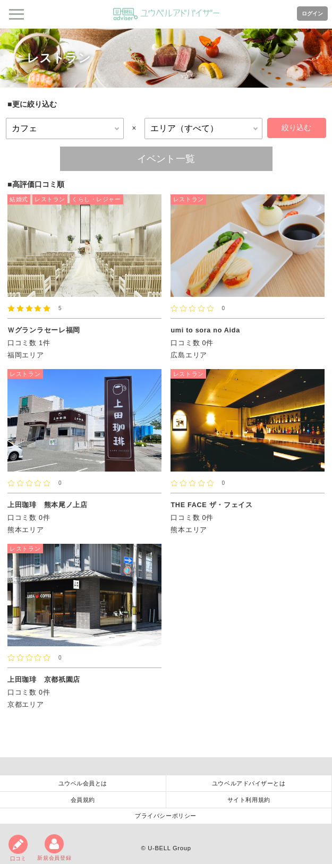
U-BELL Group (169, 848)
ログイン (312, 13)
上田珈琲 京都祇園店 (43, 679)
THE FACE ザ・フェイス (211, 505)
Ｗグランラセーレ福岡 (43, 330)
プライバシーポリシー (166, 815)
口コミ (18, 848)
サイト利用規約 (248, 800)
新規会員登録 (54, 847)
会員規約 (83, 800)
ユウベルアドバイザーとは (249, 783)
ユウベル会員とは (82, 783)
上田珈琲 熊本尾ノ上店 (47, 505)
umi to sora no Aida (205, 330)
